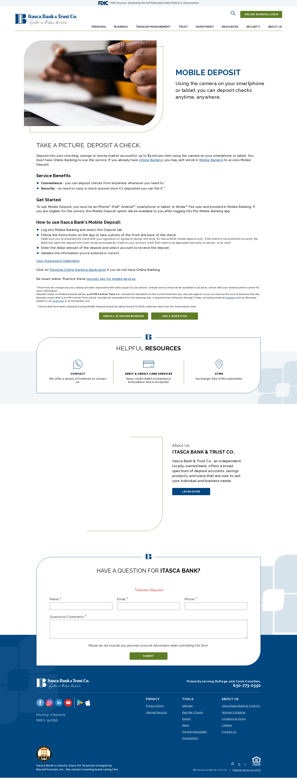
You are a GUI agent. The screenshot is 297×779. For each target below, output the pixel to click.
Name (55, 598)
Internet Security (156, 713)
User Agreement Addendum (58, 258)
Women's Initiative (233, 713)
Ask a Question (177, 314)
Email (122, 598)
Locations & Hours (234, 720)
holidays (230, 295)
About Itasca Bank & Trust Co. (241, 707)
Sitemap (187, 707)
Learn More (195, 493)
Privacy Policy (155, 707)
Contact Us (229, 732)
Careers (227, 726)
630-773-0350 (247, 686)
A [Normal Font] (239, 765)
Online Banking (151, 158)
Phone (191, 598)
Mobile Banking (211, 158)
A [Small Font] (245, 765)
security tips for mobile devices (111, 276)
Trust (183, 24)
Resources (230, 24)
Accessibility (190, 739)
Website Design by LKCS (246, 771)
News (185, 726)
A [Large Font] (232, 765)
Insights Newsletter (194, 732)
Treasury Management (153, 24)
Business (121, 24)
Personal (99, 24)
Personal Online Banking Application (78, 267)
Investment (205, 24)
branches (58, 298)
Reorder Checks (192, 713)
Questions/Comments (68, 616)
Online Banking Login (260, 13)
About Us (275, 24)
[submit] (148, 656)
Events (186, 720)
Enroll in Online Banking (123, 314)
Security (253, 24)
